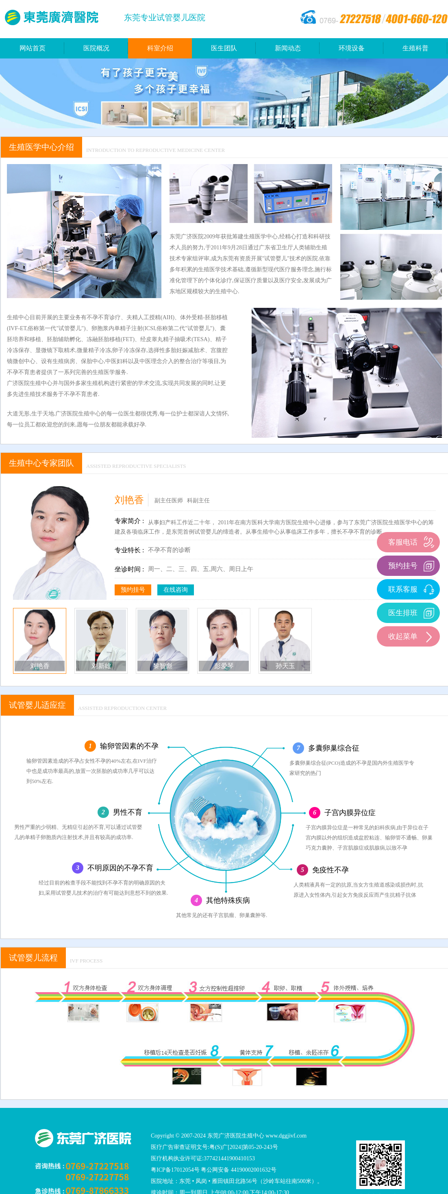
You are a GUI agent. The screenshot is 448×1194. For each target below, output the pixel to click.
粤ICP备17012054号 (175, 1170)
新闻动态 (288, 48)
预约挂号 (133, 589)
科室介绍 (160, 48)
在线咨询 (175, 589)
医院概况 (96, 48)
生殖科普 (415, 48)
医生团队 (224, 48)
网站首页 (33, 48)
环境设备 (352, 48)
